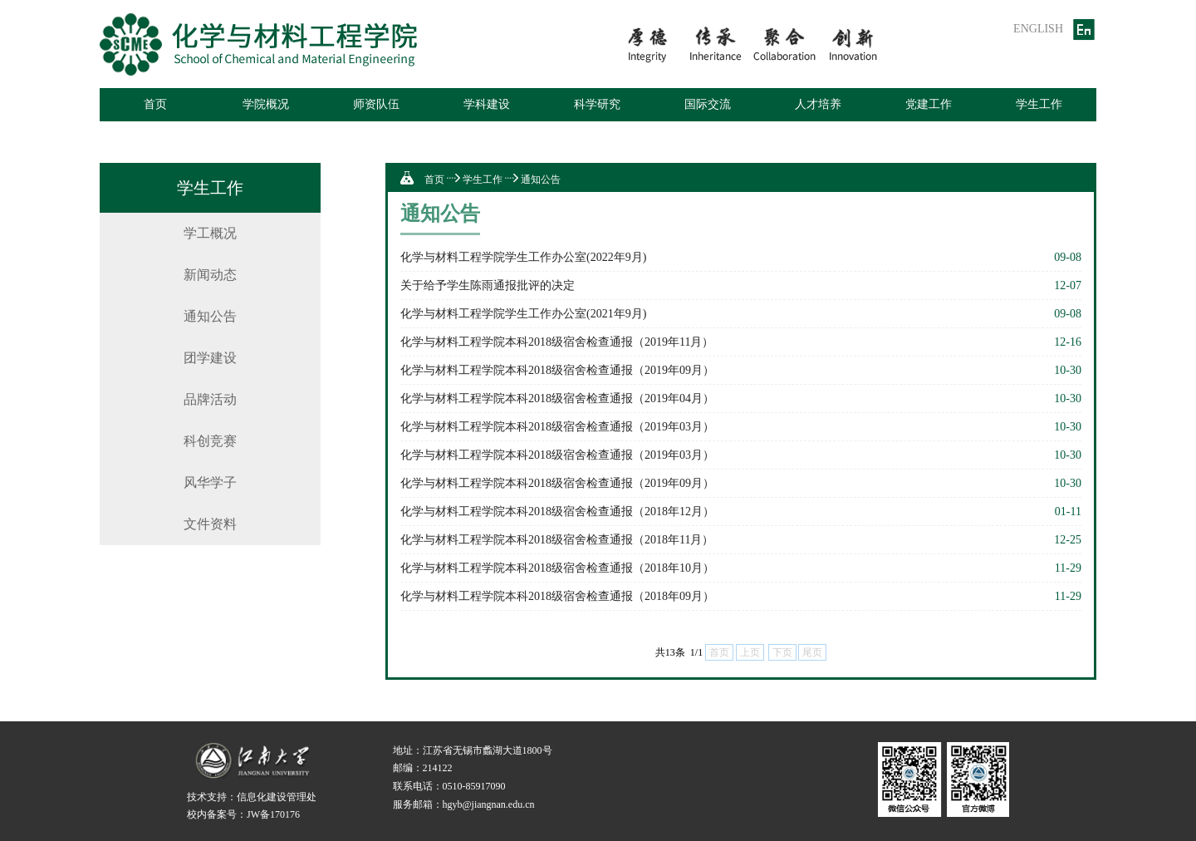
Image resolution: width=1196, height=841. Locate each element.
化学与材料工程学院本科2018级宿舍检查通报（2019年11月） (556, 342)
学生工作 (1039, 104)
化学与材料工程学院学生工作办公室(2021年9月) (523, 313)
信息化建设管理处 (276, 797)
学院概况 (266, 104)
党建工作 (928, 104)
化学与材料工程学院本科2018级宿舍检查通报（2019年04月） (557, 398)
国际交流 (707, 104)
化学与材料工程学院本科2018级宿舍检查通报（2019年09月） (557, 370)
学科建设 (486, 104)
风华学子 (210, 482)
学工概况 (210, 233)
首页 (155, 104)
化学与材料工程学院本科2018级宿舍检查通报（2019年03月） (557, 426)
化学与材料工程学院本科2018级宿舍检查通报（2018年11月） (556, 540)
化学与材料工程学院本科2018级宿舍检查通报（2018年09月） (557, 596)
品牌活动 (210, 399)
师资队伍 (376, 104)
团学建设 (210, 358)
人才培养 (818, 104)
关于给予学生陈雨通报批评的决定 (487, 285)
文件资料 (210, 524)
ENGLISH (1038, 28)
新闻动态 (210, 275)
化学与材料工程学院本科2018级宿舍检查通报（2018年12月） (557, 511)
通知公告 (210, 316)
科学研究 (597, 104)
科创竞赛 (210, 441)
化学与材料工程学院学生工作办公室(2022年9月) (523, 257)
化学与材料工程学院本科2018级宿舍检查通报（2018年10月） (557, 568)
